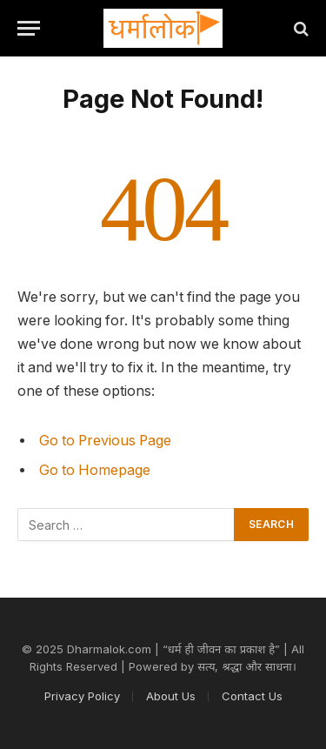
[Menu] (28, 28)
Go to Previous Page (105, 440)
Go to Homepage (94, 470)
